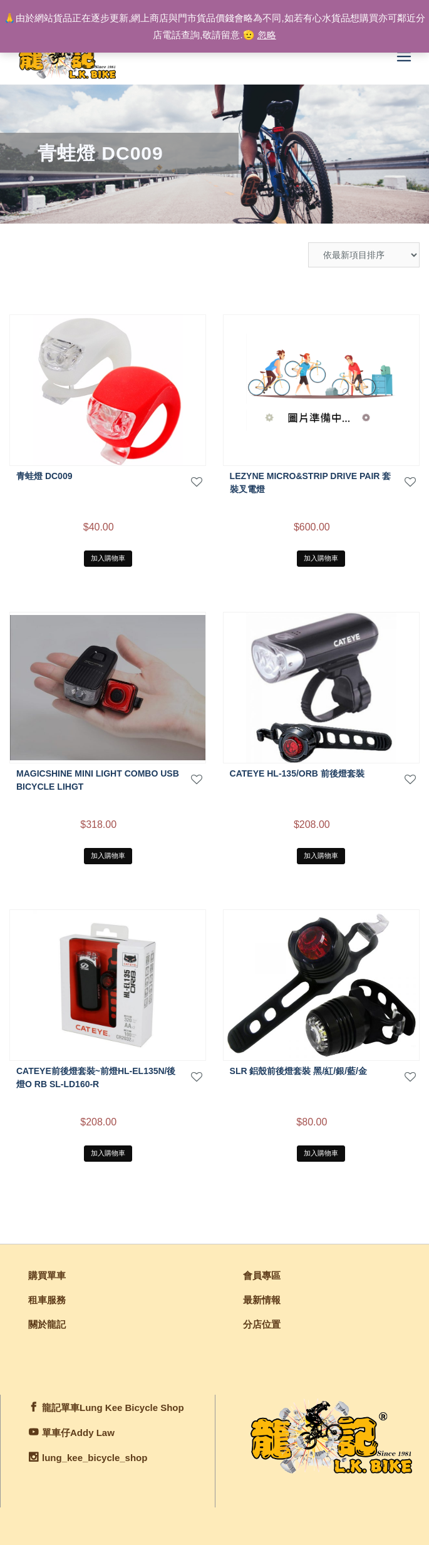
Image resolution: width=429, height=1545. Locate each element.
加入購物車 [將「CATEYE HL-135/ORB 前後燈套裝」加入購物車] (321, 855)
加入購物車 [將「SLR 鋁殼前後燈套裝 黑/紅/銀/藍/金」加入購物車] (321, 1153)
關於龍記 (47, 1324)
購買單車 (47, 1275)
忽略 (266, 34)
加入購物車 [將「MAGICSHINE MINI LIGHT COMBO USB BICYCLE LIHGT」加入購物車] (108, 855)
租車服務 (47, 1299)
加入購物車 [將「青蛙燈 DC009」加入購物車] (108, 558)
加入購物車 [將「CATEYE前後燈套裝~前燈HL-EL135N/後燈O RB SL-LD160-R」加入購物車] (108, 1153)
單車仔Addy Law (78, 1432)
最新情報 (262, 1299)
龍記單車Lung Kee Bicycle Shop (113, 1407)
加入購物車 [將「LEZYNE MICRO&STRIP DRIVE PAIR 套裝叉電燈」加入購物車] (321, 558)
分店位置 (262, 1324)
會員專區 (262, 1275)
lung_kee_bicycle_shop (94, 1457)
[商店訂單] (364, 254)
